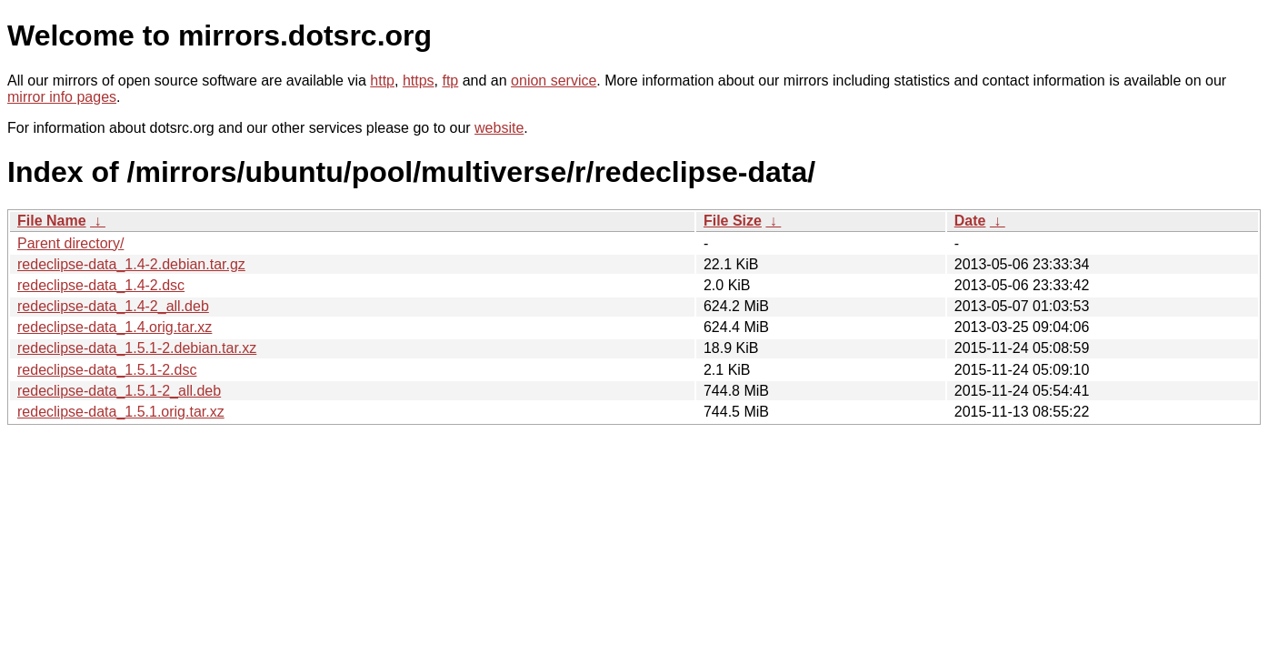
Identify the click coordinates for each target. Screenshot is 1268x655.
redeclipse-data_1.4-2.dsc (101, 285)
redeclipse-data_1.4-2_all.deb (113, 306)
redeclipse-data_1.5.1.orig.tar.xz (121, 411)
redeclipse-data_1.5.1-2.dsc (106, 370)
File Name (51, 220)
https (418, 80)
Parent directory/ (70, 243)
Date (970, 220)
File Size (733, 220)
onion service (553, 80)
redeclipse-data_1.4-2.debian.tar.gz (131, 264)
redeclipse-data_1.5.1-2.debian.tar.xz (136, 348)
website (499, 128)
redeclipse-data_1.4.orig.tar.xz (114, 327)
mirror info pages (61, 97)
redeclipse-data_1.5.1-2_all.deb (119, 390)
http (382, 80)
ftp (450, 80)
